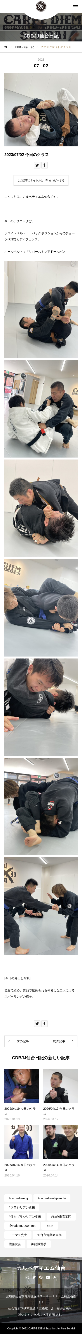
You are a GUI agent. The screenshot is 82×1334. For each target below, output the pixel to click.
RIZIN (49, 1226)
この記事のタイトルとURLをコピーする (41, 180)
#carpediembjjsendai (52, 1198)
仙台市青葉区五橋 (49, 1235)
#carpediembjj (18, 1198)
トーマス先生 (18, 1235)
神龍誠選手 (38, 1244)
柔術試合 (15, 1244)
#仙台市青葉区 (61, 1216)
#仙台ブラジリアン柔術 (25, 1216)
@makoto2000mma (22, 1226)
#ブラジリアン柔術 (22, 1207)
